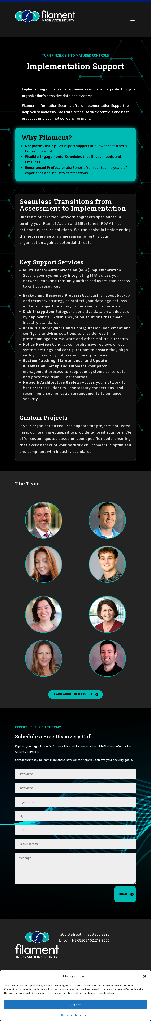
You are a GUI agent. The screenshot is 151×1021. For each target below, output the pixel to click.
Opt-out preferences (73, 1014)
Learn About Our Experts (73, 694)
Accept (75, 1005)
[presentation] (79, 894)
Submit (123, 894)
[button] (145, 976)
